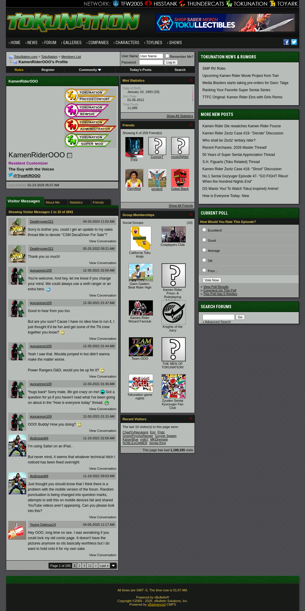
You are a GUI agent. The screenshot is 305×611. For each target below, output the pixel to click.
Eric (153, 432)
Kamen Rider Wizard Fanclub (139, 319)
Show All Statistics (179, 116)
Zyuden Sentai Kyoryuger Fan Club (172, 404)
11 (90, 565)
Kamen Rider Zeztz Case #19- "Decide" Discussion (243, 133)
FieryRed (134, 188)
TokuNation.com (26, 56)
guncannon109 (41, 270)
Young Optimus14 (43, 524)
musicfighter (180, 157)
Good (212, 240)
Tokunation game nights (139, 396)
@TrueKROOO (24, 175)
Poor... (212, 271)
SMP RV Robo (214, 68)
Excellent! (215, 230)
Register (48, 70)
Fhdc (161, 432)
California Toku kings (140, 254)
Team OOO (140, 358)
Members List (71, 56)
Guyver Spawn (165, 436)
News (32, 42)
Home (16, 42)
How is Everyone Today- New (226, 196)
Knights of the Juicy (173, 328)
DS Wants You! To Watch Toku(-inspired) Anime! (240, 189)
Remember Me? (179, 56)
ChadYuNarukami (135, 432)
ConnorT (157, 157)
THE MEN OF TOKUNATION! (172, 365)
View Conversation (102, 241)
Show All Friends (181, 205)
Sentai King (157, 443)
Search (180, 70)
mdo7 (144, 439)
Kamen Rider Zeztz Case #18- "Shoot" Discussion (242, 169)
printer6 (156, 189)
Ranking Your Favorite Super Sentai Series (236, 90)
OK (210, 261)
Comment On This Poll (219, 290)
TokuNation (49, 56)
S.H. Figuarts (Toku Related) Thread (231, 162)
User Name (130, 56)
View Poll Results (216, 287)
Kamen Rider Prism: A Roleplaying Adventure (172, 295)
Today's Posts (140, 70)
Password (129, 62)
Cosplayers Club (173, 244)
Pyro (134, 159)
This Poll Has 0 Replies (220, 294)
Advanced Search (218, 322)
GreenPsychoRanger (138, 436)
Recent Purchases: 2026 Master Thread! (235, 147)
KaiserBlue (131, 439)
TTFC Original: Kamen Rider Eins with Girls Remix (243, 97)
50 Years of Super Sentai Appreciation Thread (239, 155)
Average (214, 250)
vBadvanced (156, 604)
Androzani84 (39, 438)
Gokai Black (180, 188)
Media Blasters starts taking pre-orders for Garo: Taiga (246, 83)
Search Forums (216, 306)
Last (104, 565)
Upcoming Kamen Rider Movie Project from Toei (241, 76)
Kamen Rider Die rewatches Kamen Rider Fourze (242, 126)
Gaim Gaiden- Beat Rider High (140, 285)
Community (90, 70)
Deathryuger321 (41, 221)
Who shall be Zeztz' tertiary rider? (229, 140)
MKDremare (159, 439)
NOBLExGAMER (135, 443)
